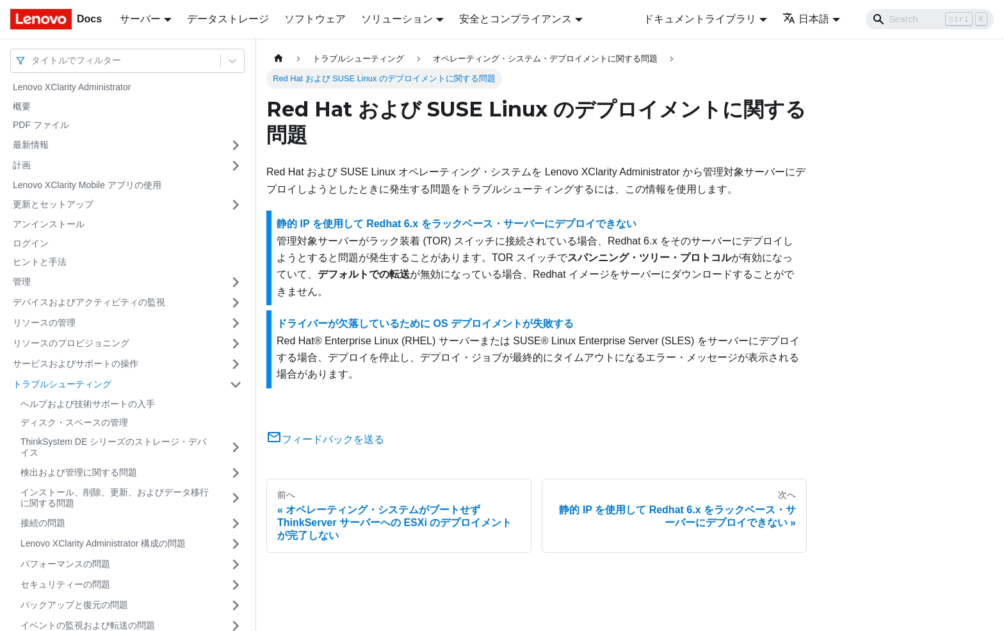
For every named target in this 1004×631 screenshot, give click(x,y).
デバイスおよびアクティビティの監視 (89, 302)
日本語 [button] (805, 18)
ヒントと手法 (40, 262)
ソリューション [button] (397, 18)
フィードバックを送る (325, 439)
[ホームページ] (278, 58)
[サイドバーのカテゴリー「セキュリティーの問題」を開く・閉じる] (236, 585)
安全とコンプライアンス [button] (515, 18)
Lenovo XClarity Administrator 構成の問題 (103, 543)
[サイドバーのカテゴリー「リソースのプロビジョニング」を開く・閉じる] (236, 343)
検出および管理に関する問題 (78, 472)
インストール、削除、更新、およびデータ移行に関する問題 (114, 498)
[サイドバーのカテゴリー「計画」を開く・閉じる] (236, 166)
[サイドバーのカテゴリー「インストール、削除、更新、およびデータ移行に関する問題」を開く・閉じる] (236, 498)
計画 (22, 165)
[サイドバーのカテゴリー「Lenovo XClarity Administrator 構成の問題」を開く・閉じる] (236, 544)
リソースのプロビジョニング (71, 343)
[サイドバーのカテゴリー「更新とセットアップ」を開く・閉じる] (236, 205)
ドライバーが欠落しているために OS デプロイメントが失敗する (425, 323)
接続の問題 (42, 523)
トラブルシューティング (62, 384)
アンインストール (49, 224)
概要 (22, 106)
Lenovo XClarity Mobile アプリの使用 (87, 185)
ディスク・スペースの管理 (74, 422)
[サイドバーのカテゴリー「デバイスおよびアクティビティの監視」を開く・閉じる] (236, 302)
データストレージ (228, 18)
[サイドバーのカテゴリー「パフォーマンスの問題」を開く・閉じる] (236, 564)
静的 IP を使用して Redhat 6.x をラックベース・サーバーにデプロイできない (456, 223)
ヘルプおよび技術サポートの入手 (87, 404)
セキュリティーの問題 (65, 584)
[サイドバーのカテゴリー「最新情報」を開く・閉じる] (236, 145)
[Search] (930, 19)
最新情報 (31, 145)
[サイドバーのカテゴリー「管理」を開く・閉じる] (236, 282)
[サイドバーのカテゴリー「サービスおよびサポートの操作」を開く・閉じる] (236, 364)
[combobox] (32, 60)
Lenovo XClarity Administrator (72, 87)
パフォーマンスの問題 (65, 564)
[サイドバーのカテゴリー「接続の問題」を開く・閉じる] (236, 523)
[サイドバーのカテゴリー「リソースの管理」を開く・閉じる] (236, 323)
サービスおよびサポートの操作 (75, 363)
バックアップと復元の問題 (74, 605)
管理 (22, 281)
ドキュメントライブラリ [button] (700, 18)
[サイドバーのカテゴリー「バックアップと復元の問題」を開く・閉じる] (236, 605)
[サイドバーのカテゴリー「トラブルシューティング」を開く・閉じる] (236, 384)
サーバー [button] (140, 18)
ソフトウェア (315, 18)
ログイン (31, 243)
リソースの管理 (44, 322)
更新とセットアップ (53, 204)
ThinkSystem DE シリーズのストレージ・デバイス (113, 447)
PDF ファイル (41, 125)
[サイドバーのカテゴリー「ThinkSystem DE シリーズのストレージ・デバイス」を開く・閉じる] (236, 448)
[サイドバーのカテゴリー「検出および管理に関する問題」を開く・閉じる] (236, 473)
